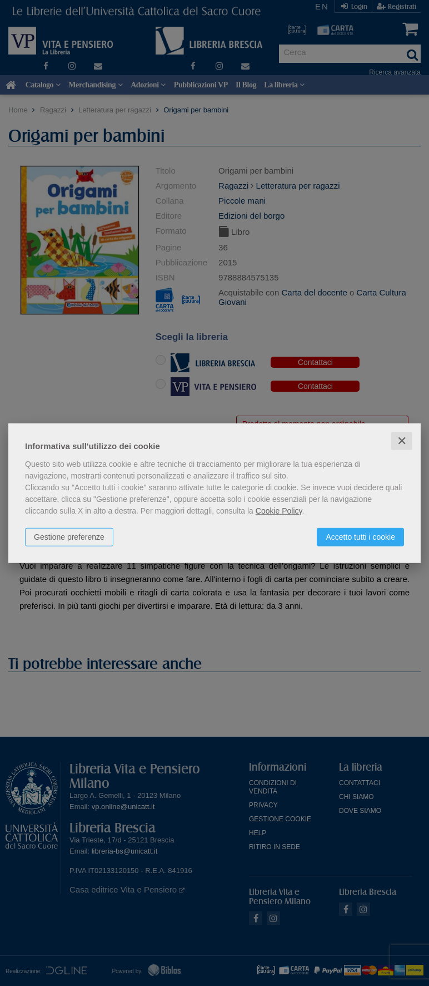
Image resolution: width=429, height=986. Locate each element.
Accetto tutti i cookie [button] (360, 536)
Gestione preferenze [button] (69, 536)
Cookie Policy (279, 510)
